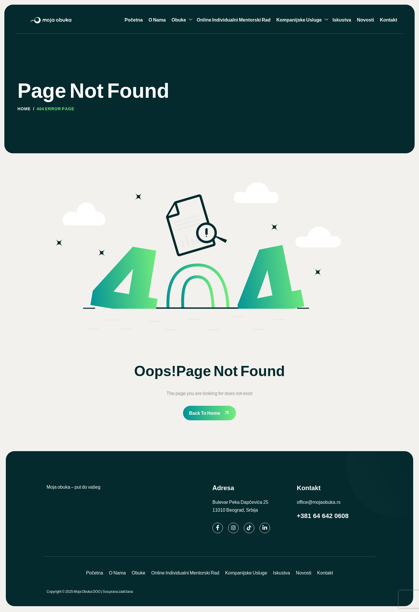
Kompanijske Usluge (302, 20)
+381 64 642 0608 (323, 516)
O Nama (157, 20)
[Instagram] (233, 528)
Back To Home (204, 413)
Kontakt (388, 20)
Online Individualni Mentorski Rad (233, 20)
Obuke (182, 20)
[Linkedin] (265, 528)
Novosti (365, 20)
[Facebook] (217, 528)
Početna (134, 20)
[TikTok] (249, 528)
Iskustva (342, 20)
